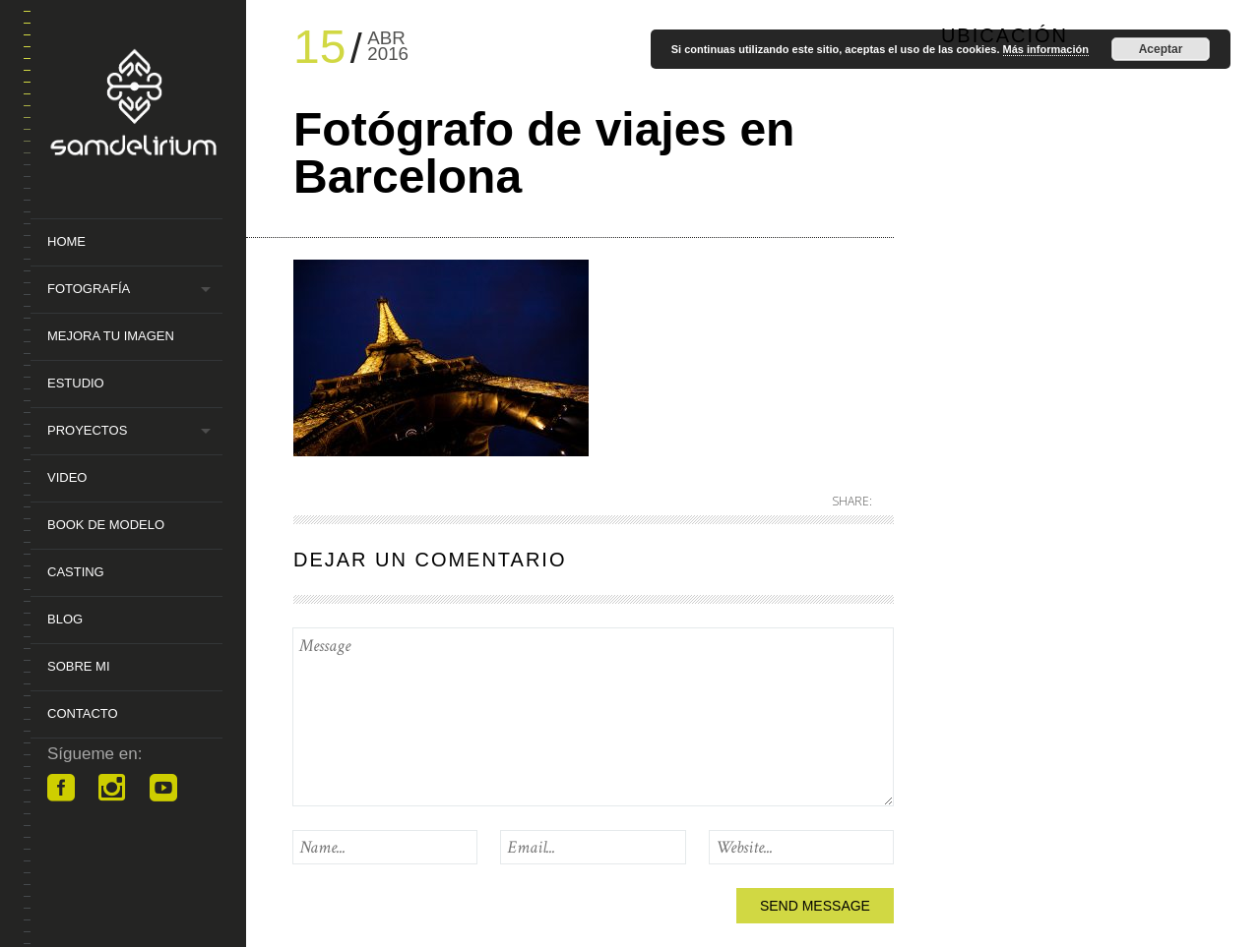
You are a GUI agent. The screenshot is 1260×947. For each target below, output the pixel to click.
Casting (75, 571)
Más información (1046, 49)
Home (66, 241)
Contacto (82, 713)
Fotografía (88, 288)
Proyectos (87, 430)
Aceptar (1161, 49)
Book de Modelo (105, 524)
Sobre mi (78, 666)
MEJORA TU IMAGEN (110, 335)
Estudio (75, 383)
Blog (65, 619)
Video (67, 477)
